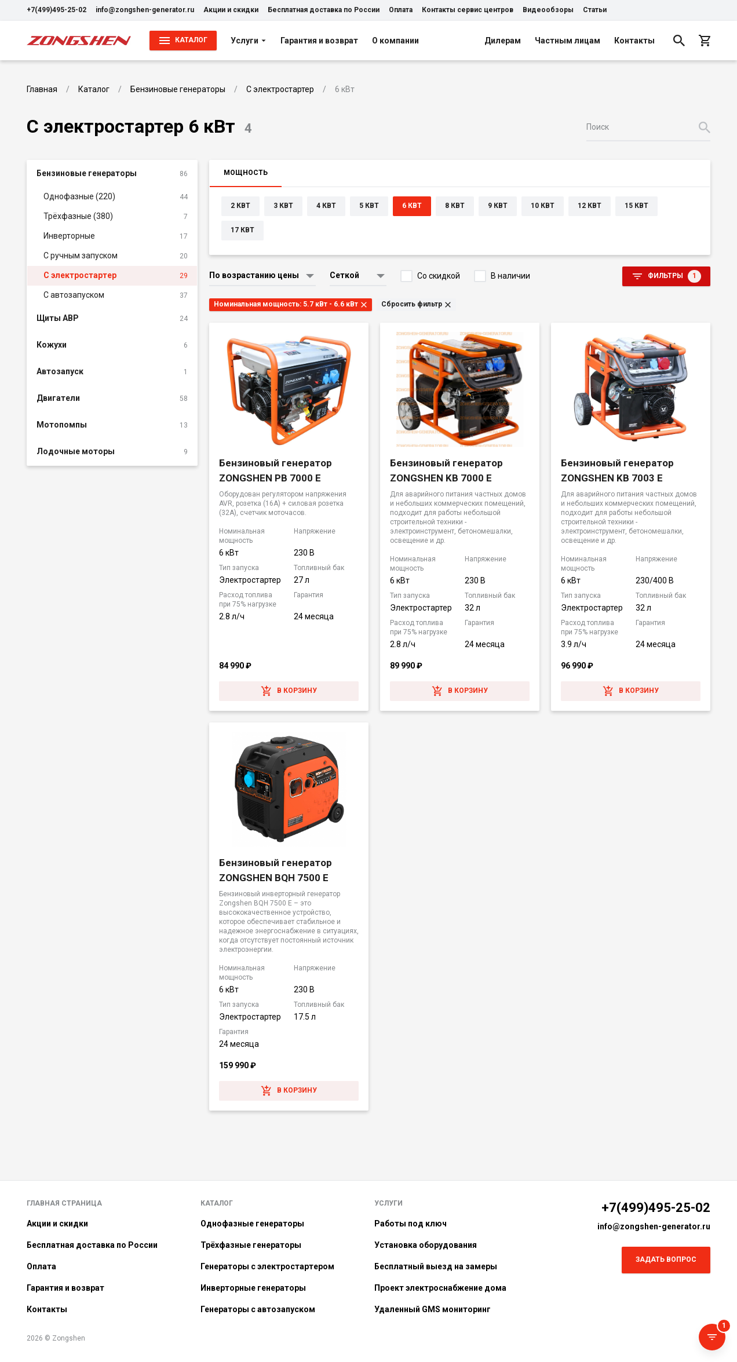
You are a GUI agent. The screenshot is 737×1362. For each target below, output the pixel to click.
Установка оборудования (425, 1245)
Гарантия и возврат (319, 40)
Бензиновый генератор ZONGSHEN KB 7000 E (446, 470)
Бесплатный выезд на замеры (435, 1266)
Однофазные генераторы (252, 1223)
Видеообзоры (548, 10)
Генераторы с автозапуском (257, 1309)
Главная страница (64, 1203)
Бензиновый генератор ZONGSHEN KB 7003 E (617, 470)
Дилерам (502, 40)
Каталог (216, 1203)
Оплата (401, 10)
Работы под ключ (410, 1223)
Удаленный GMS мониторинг (432, 1309)
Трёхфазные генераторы (250, 1245)
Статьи (595, 10)
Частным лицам (567, 40)
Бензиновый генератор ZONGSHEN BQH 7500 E (275, 870)
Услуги (249, 40)
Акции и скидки (230, 10)
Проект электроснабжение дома (440, 1287)
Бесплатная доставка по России (324, 10)
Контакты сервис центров (467, 10)
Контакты (634, 40)
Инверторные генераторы (253, 1287)
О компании (395, 40)
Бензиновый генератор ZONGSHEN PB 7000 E (275, 470)
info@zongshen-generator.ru (145, 10)
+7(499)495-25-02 (56, 10)
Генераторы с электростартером (267, 1266)
